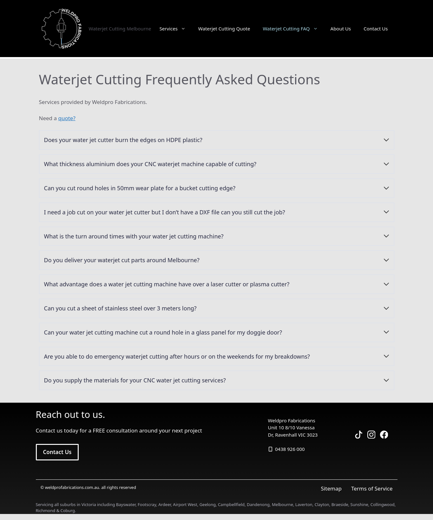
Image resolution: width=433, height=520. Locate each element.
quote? (66, 118)
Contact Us (376, 28)
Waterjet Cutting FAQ (293, 28)
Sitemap (331, 488)
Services (176, 28)
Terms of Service (372, 488)
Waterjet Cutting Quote (224, 28)
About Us (341, 28)
